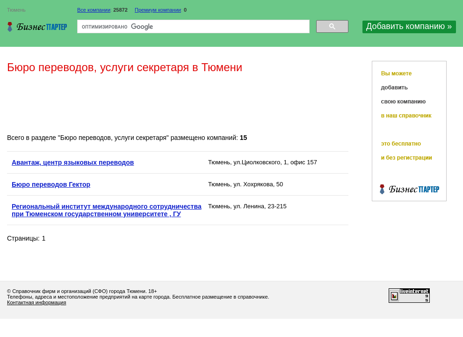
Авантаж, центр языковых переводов (73, 162)
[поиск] (192, 26)
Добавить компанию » (409, 26)
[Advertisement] (177, 104)
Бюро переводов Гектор (51, 184)
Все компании (93, 10)
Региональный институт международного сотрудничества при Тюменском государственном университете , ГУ (107, 210)
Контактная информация (36, 302)
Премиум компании (158, 10)
